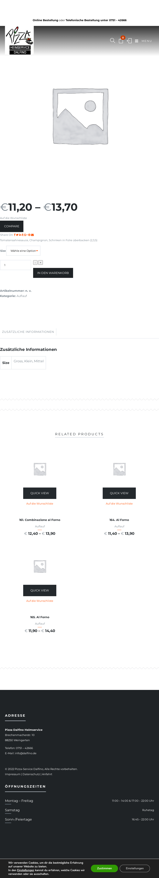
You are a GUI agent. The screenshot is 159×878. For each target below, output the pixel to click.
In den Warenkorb (53, 273)
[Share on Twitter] (17, 234)
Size (3, 250)
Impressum (12, 774)
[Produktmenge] (15, 265)
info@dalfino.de (25, 753)
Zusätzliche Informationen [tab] (28, 332)
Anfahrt (47, 774)
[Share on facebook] (15, 234)
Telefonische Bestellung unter (96, 20)
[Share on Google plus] (26, 234)
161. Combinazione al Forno (39, 520)
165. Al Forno (39, 617)
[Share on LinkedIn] (20, 234)
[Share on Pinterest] (29, 234)
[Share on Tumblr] (23, 234)
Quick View (39, 493)
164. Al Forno (119, 520)
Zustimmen (104, 868)
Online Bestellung (45, 20)
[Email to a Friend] (32, 234)
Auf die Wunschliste (13, 218)
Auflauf (22, 296)
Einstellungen (25, 870)
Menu (143, 41)
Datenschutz (31, 774)
